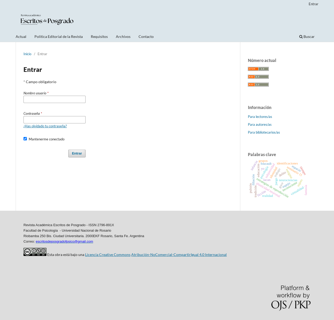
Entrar (313, 4)
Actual (21, 36)
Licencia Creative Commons (107, 254)
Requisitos (99, 36)
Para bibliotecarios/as (264, 132)
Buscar (307, 36)
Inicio (27, 54)
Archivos (123, 36)
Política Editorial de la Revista (58, 36)
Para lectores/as (260, 117)
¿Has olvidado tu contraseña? (45, 126)
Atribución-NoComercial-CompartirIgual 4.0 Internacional (179, 254)
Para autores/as (260, 124)
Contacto (146, 36)
